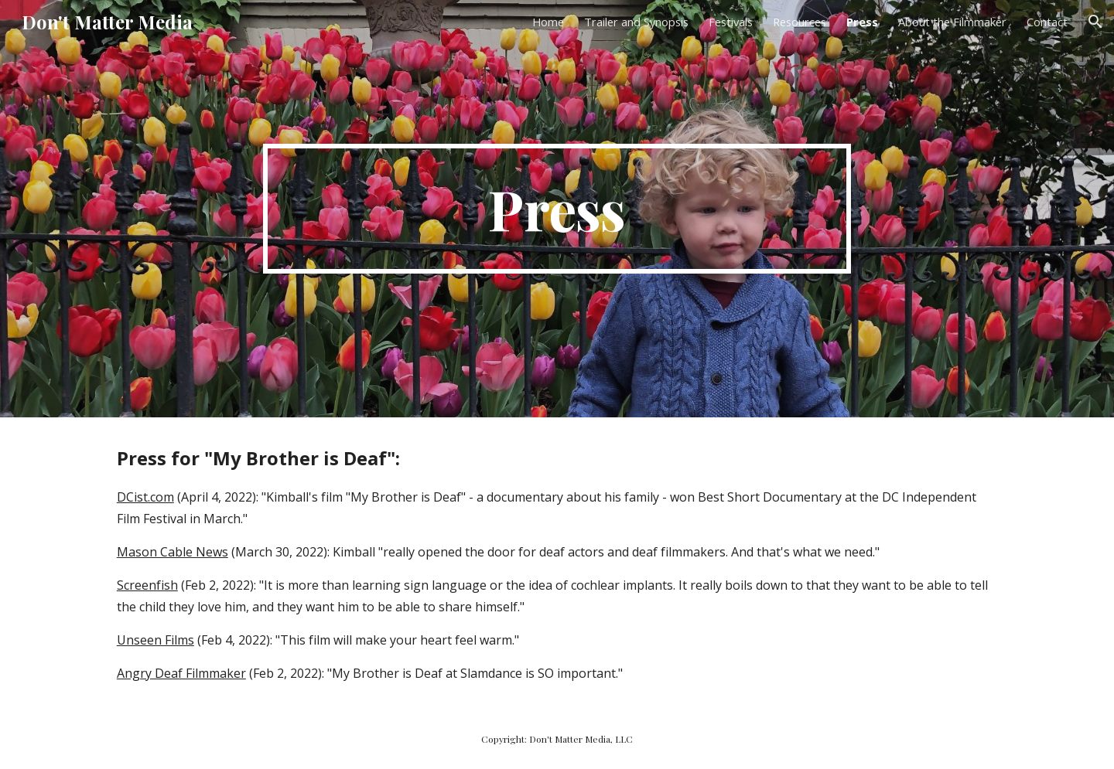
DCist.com (145, 496)
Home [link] (548, 21)
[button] (1095, 21)
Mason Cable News (172, 551)
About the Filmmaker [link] (952, 21)
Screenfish (147, 585)
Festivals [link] (731, 21)
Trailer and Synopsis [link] (636, 21)
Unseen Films (155, 639)
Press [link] (862, 21)
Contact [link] (1047, 21)
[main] (557, 209)
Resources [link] (799, 21)
